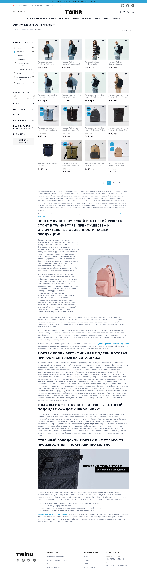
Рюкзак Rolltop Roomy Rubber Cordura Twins (115, 63)
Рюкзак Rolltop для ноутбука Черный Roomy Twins (71, 129)
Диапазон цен (21, 92)
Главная (16, 29)
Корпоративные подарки (41, 18)
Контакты (23, 5)
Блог (54, 5)
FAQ (59, 5)
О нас (48, 5)
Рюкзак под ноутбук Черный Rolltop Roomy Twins (93, 96)
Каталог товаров (27, 29)
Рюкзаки (64, 18)
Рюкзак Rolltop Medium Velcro (92, 63)
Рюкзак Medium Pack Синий (46, 164)
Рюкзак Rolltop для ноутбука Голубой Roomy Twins (47, 129)
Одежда (115, 18)
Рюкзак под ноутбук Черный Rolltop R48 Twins (117, 129)
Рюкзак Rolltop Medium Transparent (69, 63)
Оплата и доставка (36, 5)
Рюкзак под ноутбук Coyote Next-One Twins (93, 164)
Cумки (75, 18)
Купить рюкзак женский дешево (53, 514)
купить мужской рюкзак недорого (113, 344)
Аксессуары (101, 18)
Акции (15, 5)
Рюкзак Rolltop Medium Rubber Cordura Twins (46, 63)
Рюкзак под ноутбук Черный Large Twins (116, 96)
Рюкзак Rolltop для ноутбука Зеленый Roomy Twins (71, 164)
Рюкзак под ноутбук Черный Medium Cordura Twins (46, 96)
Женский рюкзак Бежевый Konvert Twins (117, 164)
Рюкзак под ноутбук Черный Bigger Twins (93, 129)
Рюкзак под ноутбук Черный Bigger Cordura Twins (70, 96)
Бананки (87, 18)
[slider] (14, 95)
